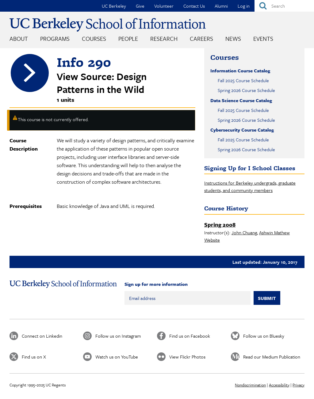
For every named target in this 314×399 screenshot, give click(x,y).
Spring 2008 (220, 224)
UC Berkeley (114, 5)
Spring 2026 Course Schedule (246, 90)
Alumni (221, 5)
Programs (55, 38)
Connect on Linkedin (42, 335)
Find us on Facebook (189, 335)
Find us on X (34, 356)
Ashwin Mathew (274, 232)
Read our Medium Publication (271, 356)
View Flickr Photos (187, 356)
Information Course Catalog (240, 70)
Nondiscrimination (250, 385)
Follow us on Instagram (118, 335)
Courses (94, 38)
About (19, 38)
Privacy (298, 385)
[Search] (284, 6)
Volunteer (164, 5)
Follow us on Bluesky (263, 335)
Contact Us (194, 5)
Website (212, 239)
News (233, 38)
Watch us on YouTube (116, 356)
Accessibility (279, 385)
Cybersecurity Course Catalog (242, 129)
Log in (244, 5)
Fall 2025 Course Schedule (243, 80)
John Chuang (244, 232)
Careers (201, 38)
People (128, 38)
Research (164, 38)
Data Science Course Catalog (241, 100)
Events (263, 38)
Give (140, 5)
